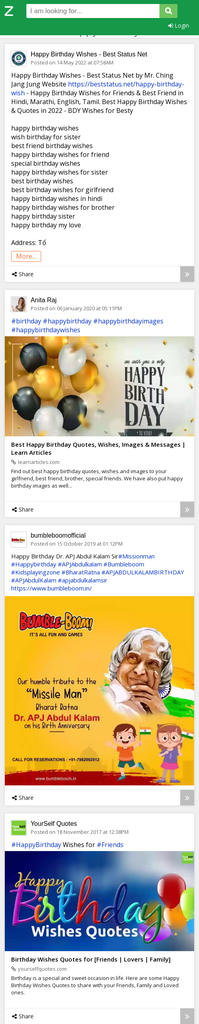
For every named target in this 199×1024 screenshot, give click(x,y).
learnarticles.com (35, 462)
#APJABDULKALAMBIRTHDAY (142, 572)
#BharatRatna (81, 572)
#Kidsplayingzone (35, 572)
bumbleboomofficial (58, 535)
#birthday (26, 321)
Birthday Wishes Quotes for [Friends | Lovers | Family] (91, 959)
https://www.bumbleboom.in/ (51, 588)
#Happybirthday (33, 564)
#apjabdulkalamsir (82, 580)
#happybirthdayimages (128, 321)
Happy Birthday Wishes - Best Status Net (89, 54)
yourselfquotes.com (39, 968)
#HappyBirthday (36, 844)
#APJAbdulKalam (33, 580)
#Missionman (136, 556)
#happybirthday (67, 321)
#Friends (110, 844)
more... (26, 256)
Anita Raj (44, 300)
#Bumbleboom (123, 564)
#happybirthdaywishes (45, 329)
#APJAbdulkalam (80, 564)
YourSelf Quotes (54, 823)
